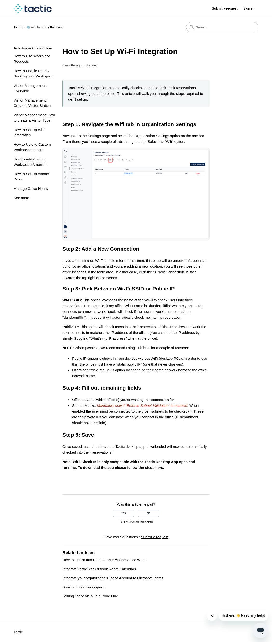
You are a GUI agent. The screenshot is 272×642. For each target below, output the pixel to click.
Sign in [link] (248, 8)
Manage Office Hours (31, 188)
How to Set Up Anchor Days (31, 176)
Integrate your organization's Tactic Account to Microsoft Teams (112, 578)
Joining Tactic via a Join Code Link (90, 596)
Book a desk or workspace (83, 587)
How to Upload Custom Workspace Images (32, 147)
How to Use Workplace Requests (32, 59)
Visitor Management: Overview (30, 88)
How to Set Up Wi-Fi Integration (30, 132)
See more (21, 198)
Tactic (17, 27)
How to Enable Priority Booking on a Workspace (34, 73)
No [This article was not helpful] (148, 513)
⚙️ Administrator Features (44, 27)
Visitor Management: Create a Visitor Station (32, 103)
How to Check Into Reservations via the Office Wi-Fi (104, 560)
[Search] (222, 27)
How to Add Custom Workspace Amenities (31, 162)
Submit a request (225, 8)
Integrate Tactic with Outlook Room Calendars (99, 569)
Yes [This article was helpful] (123, 513)
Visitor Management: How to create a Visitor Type (34, 118)
